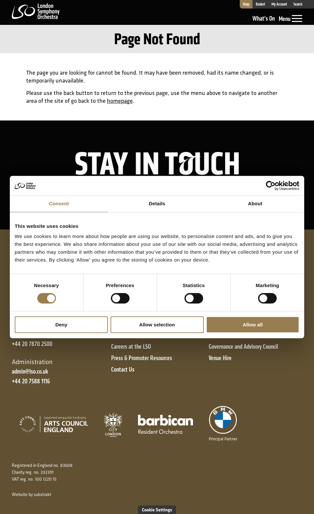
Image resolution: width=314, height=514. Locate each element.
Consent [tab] (59, 203)
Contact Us (122, 369)
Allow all (253, 324)
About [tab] (255, 203)
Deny (61, 324)
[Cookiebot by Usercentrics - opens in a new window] (270, 186)
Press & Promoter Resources (141, 358)
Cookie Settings (157, 509)
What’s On (264, 18)
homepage (120, 100)
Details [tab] (157, 203)
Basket (260, 4)
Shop (246, 4)
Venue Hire (220, 358)
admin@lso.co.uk (30, 371)
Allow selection (157, 324)
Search (297, 4)
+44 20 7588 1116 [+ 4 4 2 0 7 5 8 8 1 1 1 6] (31, 381)
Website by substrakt (31, 494)
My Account (279, 4)
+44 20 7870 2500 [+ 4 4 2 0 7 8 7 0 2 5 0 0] (32, 344)
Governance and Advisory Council (243, 346)
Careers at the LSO (131, 346)
